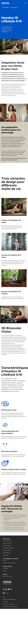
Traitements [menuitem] (5, 555)
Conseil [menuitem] (4, 560)
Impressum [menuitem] (5, 601)
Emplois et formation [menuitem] (8, 576)
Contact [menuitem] (5, 570)
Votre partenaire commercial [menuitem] (9, 563)
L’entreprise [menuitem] (5, 568)
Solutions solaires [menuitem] (7, 550)
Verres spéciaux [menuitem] (6, 552)
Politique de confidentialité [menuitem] (9, 599)
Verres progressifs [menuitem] (7, 540)
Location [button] (6, 593)
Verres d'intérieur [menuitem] (7, 545)
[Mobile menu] (25, 3)
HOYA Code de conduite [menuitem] (8, 604)
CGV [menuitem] (4, 597)
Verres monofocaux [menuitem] (7, 543)
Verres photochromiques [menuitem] (8, 548)
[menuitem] (4, 589)
